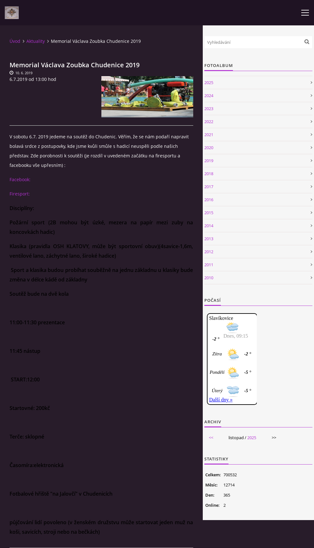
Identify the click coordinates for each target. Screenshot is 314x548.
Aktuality (35, 41)
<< (211, 437)
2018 (208, 173)
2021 (208, 134)
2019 (208, 160)
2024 (208, 95)
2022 (208, 121)
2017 (208, 186)
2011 (208, 264)
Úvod (15, 41)
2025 (208, 82)
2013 (208, 238)
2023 (208, 108)
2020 (208, 147)
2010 (208, 278)
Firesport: (20, 194)
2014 (208, 225)
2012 (208, 251)
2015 (208, 212)
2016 (208, 199)
